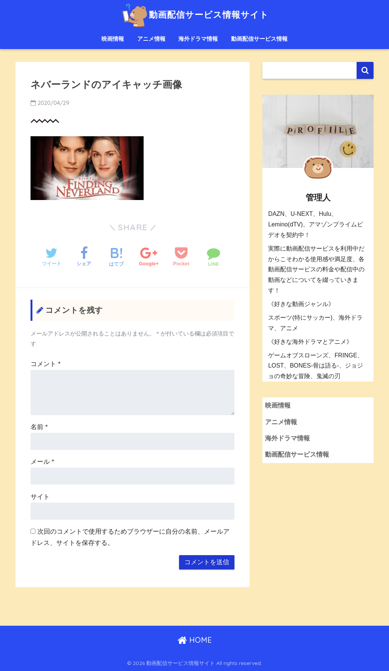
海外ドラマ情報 (198, 38)
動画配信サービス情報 (259, 38)
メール (42, 461)
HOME (195, 640)
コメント (45, 364)
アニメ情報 (151, 38)
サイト (40, 496)
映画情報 (112, 38)
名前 (39, 427)
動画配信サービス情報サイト (194, 14)
